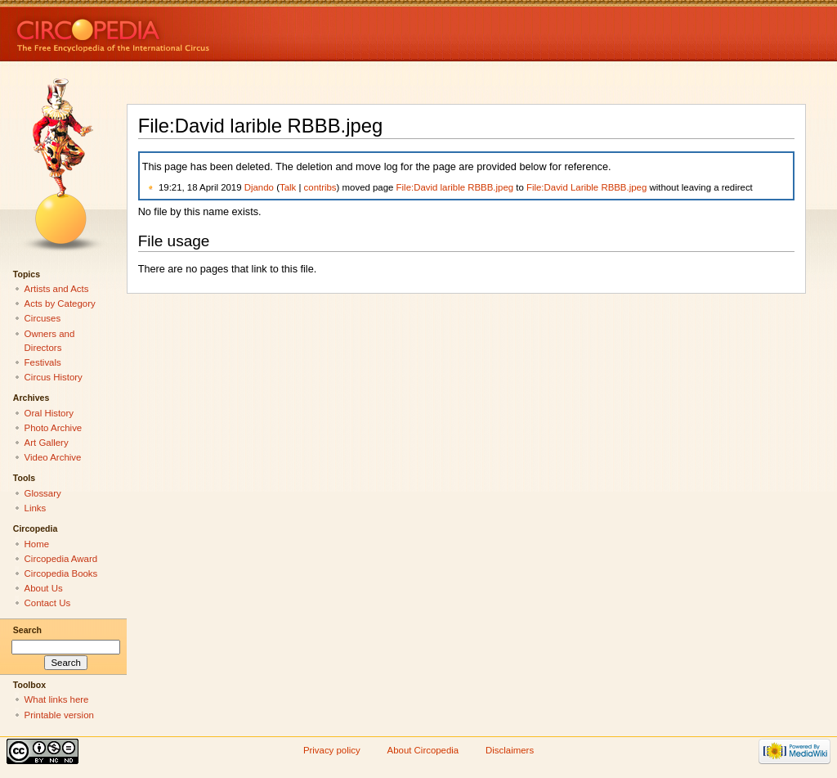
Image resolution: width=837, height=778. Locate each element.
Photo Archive (54, 428)
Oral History (49, 413)
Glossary (43, 493)
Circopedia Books (61, 573)
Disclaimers (510, 750)
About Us (44, 588)
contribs (320, 187)
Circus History (54, 377)
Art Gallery (47, 442)
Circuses (43, 318)
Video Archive (53, 457)
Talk (288, 187)
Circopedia (168, 30)
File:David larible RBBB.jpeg (454, 187)
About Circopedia (423, 750)
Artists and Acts (57, 289)
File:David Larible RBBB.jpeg (586, 187)
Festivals (43, 362)
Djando (259, 187)
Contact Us (48, 603)
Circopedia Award (61, 559)
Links (36, 508)
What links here (57, 699)
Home (37, 544)
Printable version (59, 715)
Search (27, 630)
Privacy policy (331, 750)
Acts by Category (60, 303)
